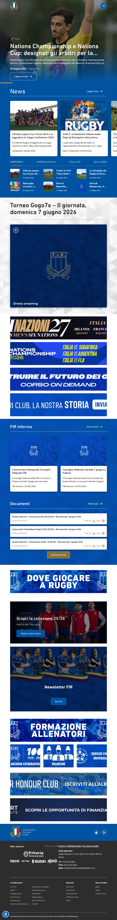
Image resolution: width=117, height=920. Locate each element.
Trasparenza (15, 900)
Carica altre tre (58, 554)
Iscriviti (58, 701)
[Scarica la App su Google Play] (104, 832)
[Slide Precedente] (11, 39)
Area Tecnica (15, 897)
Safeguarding (37, 897)
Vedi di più (95, 503)
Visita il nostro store (31, 633)
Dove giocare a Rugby (40, 887)
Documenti (36, 894)
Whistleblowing (72, 916)
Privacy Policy (42, 916)
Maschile (69, 887)
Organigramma (16, 894)
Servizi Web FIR (38, 900)
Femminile (70, 890)
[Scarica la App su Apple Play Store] (96, 832)
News (68, 900)
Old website (14, 916)
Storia (12, 890)
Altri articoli (95, 426)
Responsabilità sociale (19, 904)
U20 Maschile (71, 894)
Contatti (35, 904)
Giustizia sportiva (38, 890)
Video (97, 890)
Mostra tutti (51, 846)
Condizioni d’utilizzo (28, 916)
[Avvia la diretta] (58, 230)
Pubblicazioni (100, 894)
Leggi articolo (23, 76)
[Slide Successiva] (18, 39)
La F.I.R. (13, 887)
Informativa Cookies (57, 916)
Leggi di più (95, 91)
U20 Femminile (72, 897)
